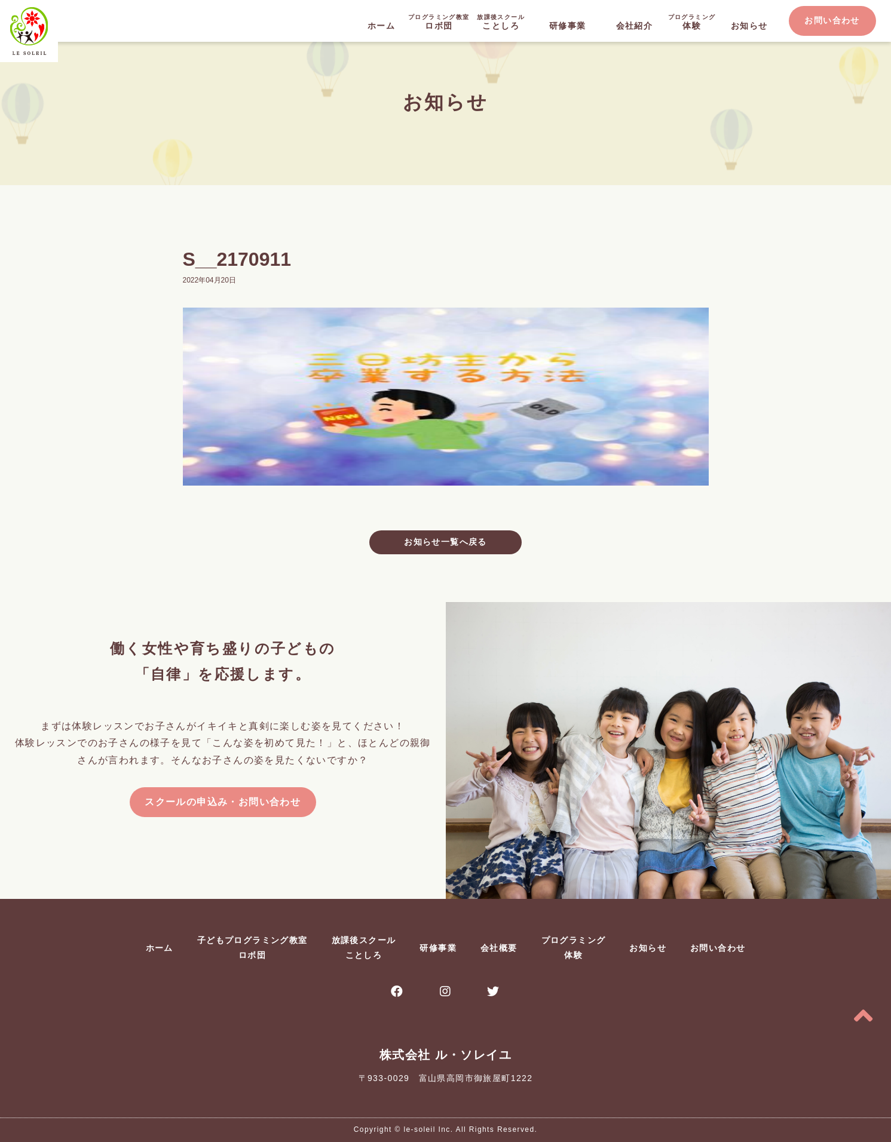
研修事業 (567, 25)
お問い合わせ (831, 20)
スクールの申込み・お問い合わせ (223, 802)
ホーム (381, 25)
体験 (692, 21)
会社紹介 (634, 25)
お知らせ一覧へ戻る (445, 542)
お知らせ (749, 25)
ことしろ (501, 21)
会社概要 (499, 948)
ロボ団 (438, 21)
